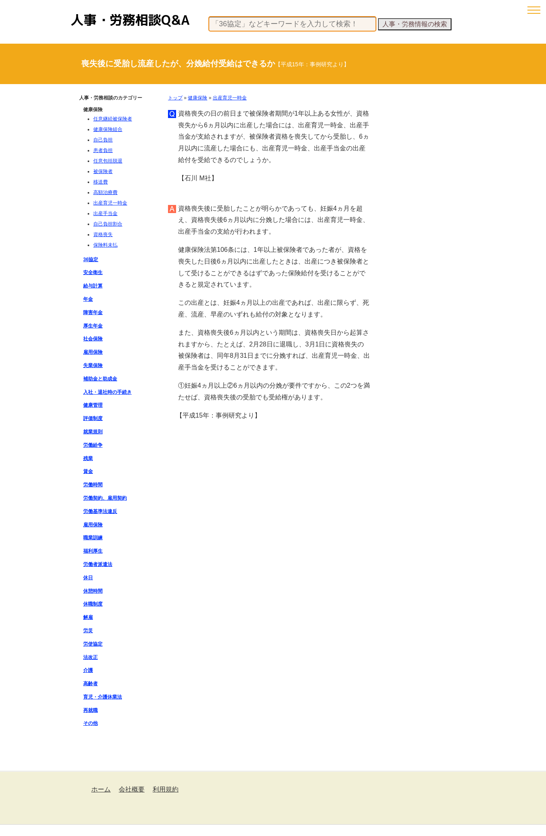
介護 (88, 670)
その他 (90, 723)
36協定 (90, 259)
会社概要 (132, 789)
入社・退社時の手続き (107, 392)
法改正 (90, 657)
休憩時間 (93, 591)
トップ (175, 98)
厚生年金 (93, 326)
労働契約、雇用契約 (105, 498)
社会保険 (93, 339)
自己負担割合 (107, 224)
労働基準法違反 (100, 511)
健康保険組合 (107, 129)
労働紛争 (93, 445)
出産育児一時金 (230, 98)
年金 (88, 299)
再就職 (90, 710)
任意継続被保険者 (112, 119)
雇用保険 (93, 352)
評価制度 (93, 418)
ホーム (101, 789)
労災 (88, 630)
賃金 (88, 471)
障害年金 (93, 312)
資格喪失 (103, 234)
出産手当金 (105, 213)
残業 (88, 458)
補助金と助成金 (100, 379)
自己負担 (103, 140)
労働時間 (93, 485)
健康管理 (93, 405)
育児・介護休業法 (102, 697)
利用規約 (165, 789)
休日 (88, 578)
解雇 (88, 617)
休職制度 (93, 604)
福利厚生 (93, 551)
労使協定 (93, 644)
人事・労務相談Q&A (130, 20)
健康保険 (197, 98)
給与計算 (93, 286)
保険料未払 (105, 245)
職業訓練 (93, 537)
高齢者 (90, 683)
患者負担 (103, 150)
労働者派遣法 (97, 564)
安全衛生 (93, 272)
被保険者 (103, 171)
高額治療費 (105, 192)
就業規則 (93, 432)
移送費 (100, 182)
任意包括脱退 (107, 161)
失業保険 (93, 365)
